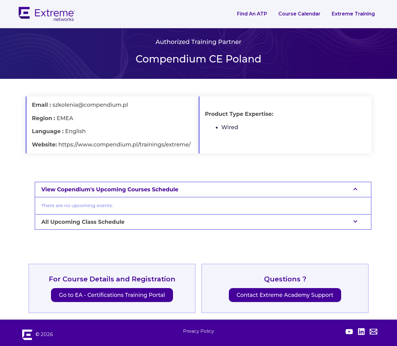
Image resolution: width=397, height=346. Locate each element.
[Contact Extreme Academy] (373, 331)
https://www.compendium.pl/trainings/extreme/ (124, 144)
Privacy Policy (198, 331)
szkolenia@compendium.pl (90, 105)
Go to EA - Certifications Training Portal (112, 295)
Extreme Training (354, 14)
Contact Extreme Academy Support (285, 295)
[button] (203, 189)
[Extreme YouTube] (349, 331)
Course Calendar (302, 14)
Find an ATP (256, 14)
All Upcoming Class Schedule (82, 222)
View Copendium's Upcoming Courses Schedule (109, 189)
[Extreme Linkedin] (361, 331)
